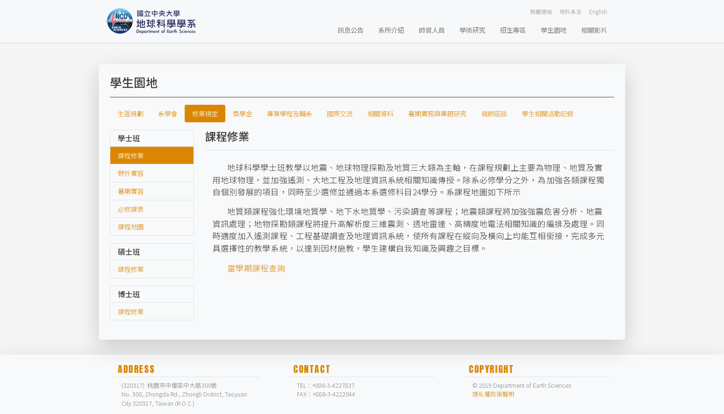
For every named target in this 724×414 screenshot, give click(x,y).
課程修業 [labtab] (131, 155)
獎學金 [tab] (242, 113)
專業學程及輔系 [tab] (289, 113)
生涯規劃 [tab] (130, 113)
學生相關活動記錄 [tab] (547, 113)
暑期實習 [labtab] (131, 191)
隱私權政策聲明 (493, 394)
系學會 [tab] (167, 113)
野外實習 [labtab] (131, 173)
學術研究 (472, 30)
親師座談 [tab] (494, 113)
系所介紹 (391, 30)
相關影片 (594, 30)
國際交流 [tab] (340, 113)
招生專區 (513, 30)
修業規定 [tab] (205, 113)
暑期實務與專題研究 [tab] (437, 113)
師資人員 (432, 30)
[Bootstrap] (154, 21)
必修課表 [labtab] (131, 209)
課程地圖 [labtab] (131, 226)
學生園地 (554, 30)
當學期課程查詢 (256, 268)
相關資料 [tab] (380, 113)
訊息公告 (350, 30)
